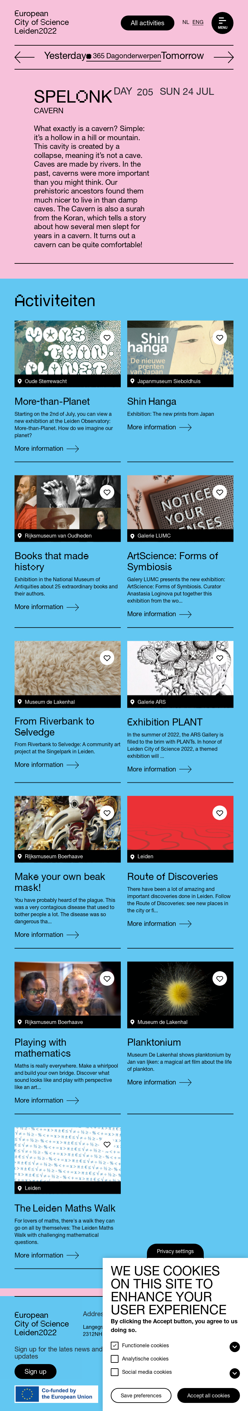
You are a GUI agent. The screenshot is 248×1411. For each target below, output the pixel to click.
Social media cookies (147, 1372)
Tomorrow (197, 57)
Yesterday (50, 57)
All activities (147, 24)
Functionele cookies (145, 1346)
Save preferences (141, 1396)
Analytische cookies (145, 1359)
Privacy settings (175, 1252)
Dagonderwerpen (123, 56)
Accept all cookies (208, 1396)
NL (185, 23)
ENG (197, 23)
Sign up (35, 1372)
